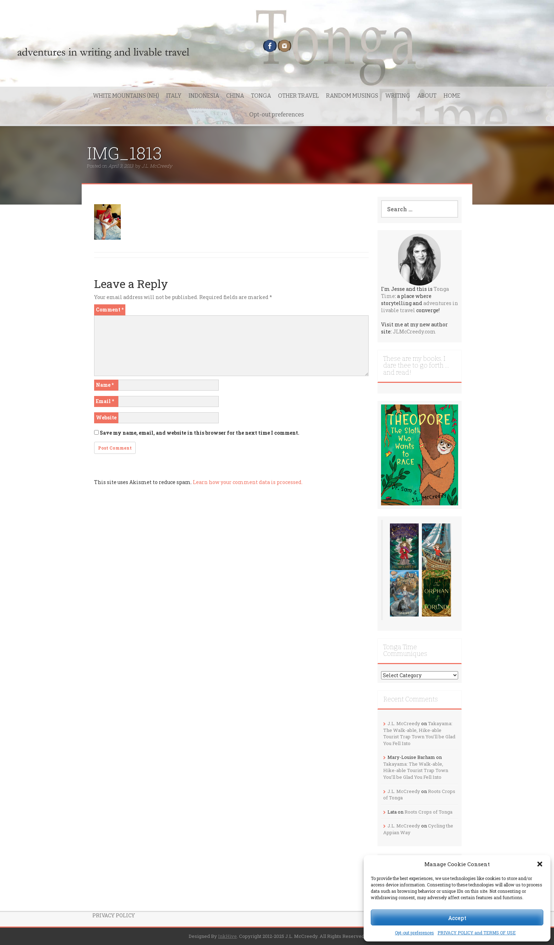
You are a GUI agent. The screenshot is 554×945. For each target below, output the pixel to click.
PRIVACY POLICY (113, 915)
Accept (457, 917)
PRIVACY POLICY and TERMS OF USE (477, 932)
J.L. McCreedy (157, 166)
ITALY (173, 95)
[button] (539, 864)
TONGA (261, 95)
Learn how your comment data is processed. (248, 482)
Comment (110, 309)
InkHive (227, 936)
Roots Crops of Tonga (428, 812)
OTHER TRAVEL (298, 95)
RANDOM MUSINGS (352, 95)
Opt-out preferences (414, 932)
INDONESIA (204, 95)
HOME (452, 95)
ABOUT (426, 95)
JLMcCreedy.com (414, 331)
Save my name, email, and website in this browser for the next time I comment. (199, 432)
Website (106, 417)
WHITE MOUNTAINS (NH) (126, 95)
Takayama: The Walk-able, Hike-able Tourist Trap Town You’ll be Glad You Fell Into (419, 733)
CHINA (235, 95)
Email (105, 401)
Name (105, 384)
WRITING (397, 95)
